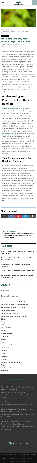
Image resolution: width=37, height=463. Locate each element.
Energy (3, 322)
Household (4, 336)
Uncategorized (6, 368)
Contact (22, 461)
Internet (3, 339)
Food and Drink (4, 36)
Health (3, 330)
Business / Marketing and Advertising (13, 307)
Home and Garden (7, 333)
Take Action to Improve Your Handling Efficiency (18, 235)
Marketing (4, 350)
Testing (3, 359)
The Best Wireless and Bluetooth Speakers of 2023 (17, 404)
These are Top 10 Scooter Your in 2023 (13, 392)
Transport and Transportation (10, 362)
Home (4, 458)
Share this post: (10, 237)
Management (5, 348)
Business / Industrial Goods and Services (14, 304)
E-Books (4, 319)
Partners (30, 458)
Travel (3, 365)
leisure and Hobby (7, 345)
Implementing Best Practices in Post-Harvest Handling (19, 233)
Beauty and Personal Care (9, 296)
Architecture (5, 290)
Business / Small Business (9, 313)
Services (4, 356)
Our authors (23, 458)
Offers (3, 353)
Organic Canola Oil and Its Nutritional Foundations (17, 271)
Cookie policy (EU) (13, 458)
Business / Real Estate (8, 310)
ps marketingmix (6, 402)
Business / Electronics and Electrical (13, 302)
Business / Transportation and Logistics (14, 316)
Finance (3, 325)
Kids (2, 342)
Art (2, 293)
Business (4, 299)
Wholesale (4, 371)
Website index (14, 461)
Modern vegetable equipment (11, 108)
